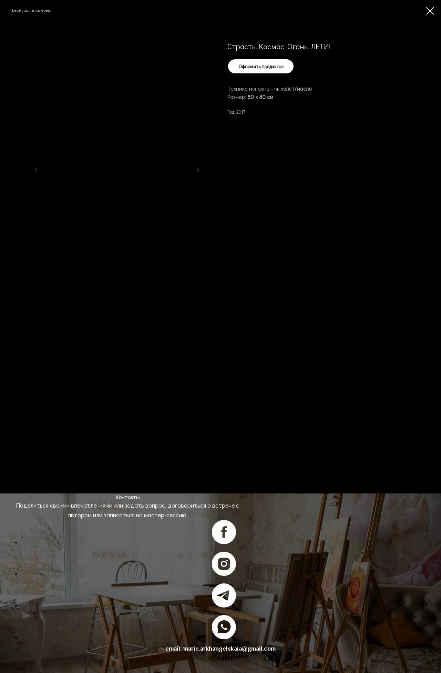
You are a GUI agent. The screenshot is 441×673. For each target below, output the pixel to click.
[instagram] (224, 574)
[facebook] (224, 542)
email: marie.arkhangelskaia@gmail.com (220, 648)
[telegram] (224, 606)
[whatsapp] (224, 637)
